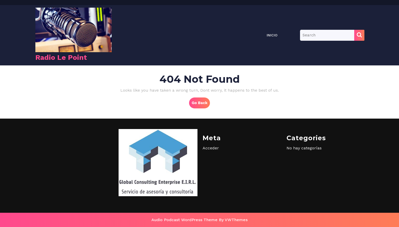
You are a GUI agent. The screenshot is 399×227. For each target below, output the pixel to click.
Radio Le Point (61, 57)
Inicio (272, 35)
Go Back (201, 104)
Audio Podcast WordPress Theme (184, 219)
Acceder (211, 148)
